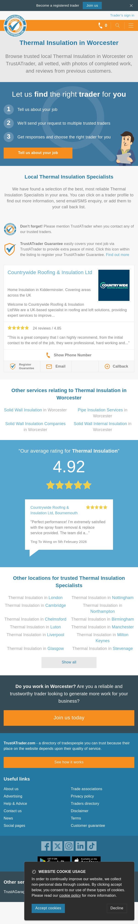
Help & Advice (15, 804)
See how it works (68, 762)
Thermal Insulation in (35, 597)
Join (92, 5)
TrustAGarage (15, 892)
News (8, 818)
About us (11, 789)
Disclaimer (79, 811)
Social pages (14, 826)
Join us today (69, 717)
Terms (76, 818)
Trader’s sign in (122, 15)
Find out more (117, 255)
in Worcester (35, 410)
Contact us (13, 811)
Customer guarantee (88, 826)
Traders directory (85, 804)
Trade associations (86, 789)
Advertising (13, 796)
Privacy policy (82, 796)
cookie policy (70, 895)
